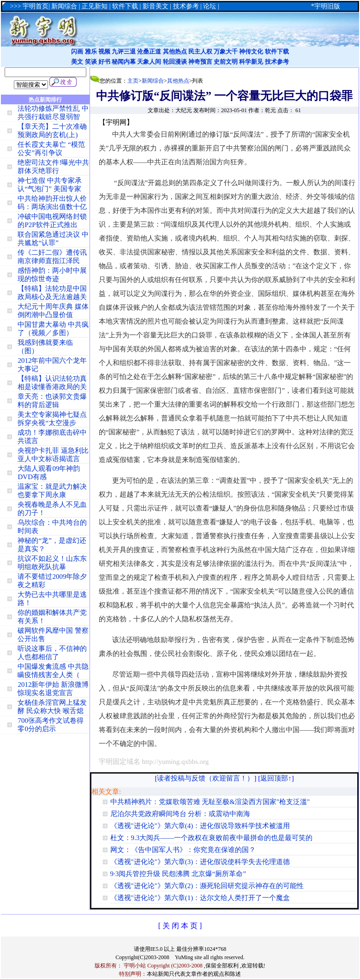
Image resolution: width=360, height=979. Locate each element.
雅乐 (91, 51)
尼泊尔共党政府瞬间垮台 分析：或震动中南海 (180, 813)
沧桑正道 (149, 51)
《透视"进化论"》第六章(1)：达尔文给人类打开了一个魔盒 (200, 897)
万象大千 (226, 51)
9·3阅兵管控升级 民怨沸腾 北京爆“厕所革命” (178, 873)
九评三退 (124, 51)
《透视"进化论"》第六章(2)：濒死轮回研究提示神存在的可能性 (207, 885)
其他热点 (175, 51)
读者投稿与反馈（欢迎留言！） (205, 778)
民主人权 (200, 51)
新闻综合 (153, 81)
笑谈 (91, 61)
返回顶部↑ (276, 778)
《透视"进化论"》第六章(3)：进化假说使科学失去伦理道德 (200, 861)
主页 (132, 81)
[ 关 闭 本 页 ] (180, 926)
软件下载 (277, 51)
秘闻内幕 (124, 61)
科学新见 (251, 61)
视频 (104, 51)
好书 (104, 61)
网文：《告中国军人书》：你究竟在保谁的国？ (183, 849)
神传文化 (251, 51)
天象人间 (149, 61)
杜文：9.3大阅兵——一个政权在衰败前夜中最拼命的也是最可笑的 (211, 837)
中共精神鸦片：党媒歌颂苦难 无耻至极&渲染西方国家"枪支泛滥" (210, 801)
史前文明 (226, 61)
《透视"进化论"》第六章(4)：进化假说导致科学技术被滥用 (200, 825)
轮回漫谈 (175, 61)
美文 (77, 61)
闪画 (77, 51)
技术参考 (277, 61)
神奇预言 (200, 61)
